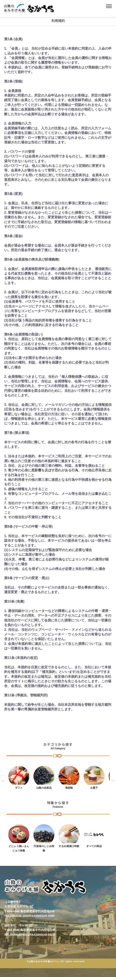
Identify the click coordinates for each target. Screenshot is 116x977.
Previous (3, 780)
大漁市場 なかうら (18, 906)
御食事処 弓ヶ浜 (18, 925)
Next (113, 780)
